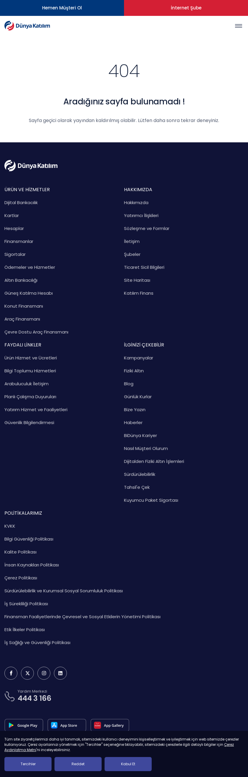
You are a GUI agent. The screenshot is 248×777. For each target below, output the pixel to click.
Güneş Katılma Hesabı (28, 293)
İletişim (132, 241)
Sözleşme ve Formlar (146, 228)
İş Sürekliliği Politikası (26, 604)
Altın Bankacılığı (20, 280)
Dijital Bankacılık (21, 202)
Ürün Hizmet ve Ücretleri (30, 358)
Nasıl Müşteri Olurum (146, 448)
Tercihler (28, 763)
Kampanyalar (138, 358)
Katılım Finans (138, 293)
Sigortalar (15, 254)
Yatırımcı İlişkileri (141, 215)
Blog (128, 384)
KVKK (9, 526)
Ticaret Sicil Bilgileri (144, 267)
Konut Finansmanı (23, 306)
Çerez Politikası (20, 578)
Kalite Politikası (20, 552)
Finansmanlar (18, 241)
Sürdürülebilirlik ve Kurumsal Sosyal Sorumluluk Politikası (63, 591)
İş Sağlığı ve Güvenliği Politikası (37, 642)
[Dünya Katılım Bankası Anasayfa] (27, 26)
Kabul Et (128, 763)
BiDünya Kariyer (140, 435)
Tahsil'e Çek (137, 487)
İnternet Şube (186, 8)
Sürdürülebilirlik (139, 474)
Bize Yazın (135, 409)
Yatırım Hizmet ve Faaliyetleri (35, 409)
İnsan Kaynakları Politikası (31, 565)
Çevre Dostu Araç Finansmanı (36, 332)
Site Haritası (137, 280)
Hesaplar (14, 228)
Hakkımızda (136, 202)
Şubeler (132, 254)
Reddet (78, 763)
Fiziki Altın (134, 371)
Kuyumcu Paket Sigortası (151, 500)
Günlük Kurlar (138, 396)
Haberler (133, 422)
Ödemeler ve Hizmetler (29, 267)
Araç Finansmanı (22, 319)
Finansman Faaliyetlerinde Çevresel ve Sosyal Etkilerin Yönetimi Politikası (82, 616)
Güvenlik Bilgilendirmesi (29, 422)
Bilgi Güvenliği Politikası (28, 539)
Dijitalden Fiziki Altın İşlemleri (154, 461)
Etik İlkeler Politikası (24, 629)
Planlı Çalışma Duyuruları (30, 396)
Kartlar (11, 215)
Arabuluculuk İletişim (26, 384)
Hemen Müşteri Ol (62, 8)
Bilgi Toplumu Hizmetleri (30, 371)
